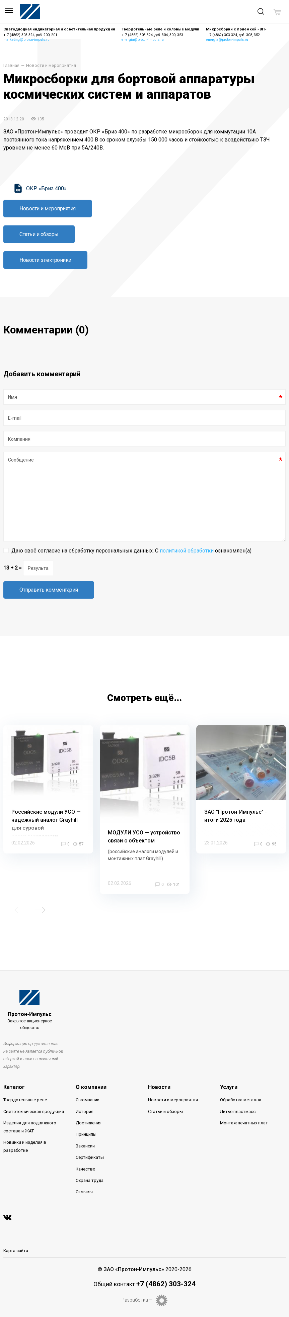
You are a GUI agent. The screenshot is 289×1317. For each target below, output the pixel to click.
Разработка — (137, 1300)
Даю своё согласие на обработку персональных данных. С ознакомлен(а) (131, 550)
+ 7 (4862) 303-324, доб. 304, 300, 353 (152, 35)
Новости (159, 1087)
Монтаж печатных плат (244, 1122)
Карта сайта (15, 1250)
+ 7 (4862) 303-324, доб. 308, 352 (233, 35)
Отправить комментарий (48, 590)
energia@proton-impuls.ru (143, 39)
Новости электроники (45, 260)
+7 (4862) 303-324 (166, 1284)
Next (40, 910)
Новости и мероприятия (51, 66)
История (84, 1111)
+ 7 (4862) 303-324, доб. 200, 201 (30, 35)
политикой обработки (187, 550)
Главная (11, 66)
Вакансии (85, 1145)
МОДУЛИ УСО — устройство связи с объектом (144, 836)
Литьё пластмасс (238, 1111)
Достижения (88, 1122)
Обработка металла (240, 1099)
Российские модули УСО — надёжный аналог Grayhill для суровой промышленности (46, 824)
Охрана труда (89, 1180)
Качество (85, 1169)
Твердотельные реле (25, 1099)
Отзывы (84, 1191)
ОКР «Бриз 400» (46, 188)
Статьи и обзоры (39, 234)
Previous (20, 910)
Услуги (228, 1087)
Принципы (86, 1134)
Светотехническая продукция (33, 1111)
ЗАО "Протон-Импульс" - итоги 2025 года (235, 816)
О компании (91, 1087)
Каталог (14, 1087)
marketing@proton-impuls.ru (26, 39)
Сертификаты (90, 1157)
